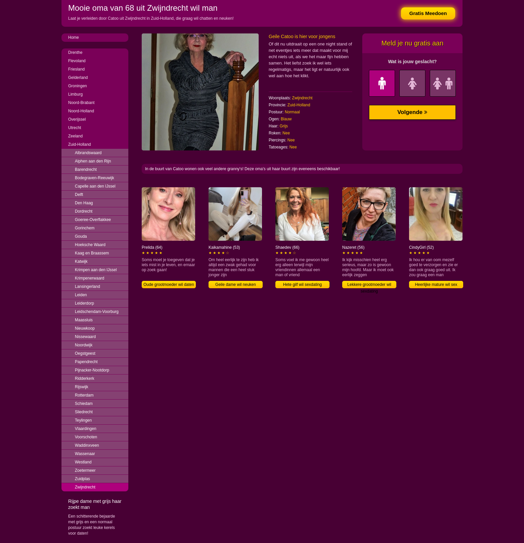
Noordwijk (84, 345)
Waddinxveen (87, 445)
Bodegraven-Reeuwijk (94, 178)
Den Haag (84, 203)
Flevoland (77, 61)
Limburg (75, 94)
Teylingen (83, 420)
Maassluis (84, 320)
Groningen (77, 86)
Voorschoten (86, 437)
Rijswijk (81, 387)
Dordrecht (84, 211)
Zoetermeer (85, 470)
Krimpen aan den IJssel (96, 269)
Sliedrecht (84, 412)
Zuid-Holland (79, 144)
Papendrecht (86, 361)
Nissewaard (85, 336)
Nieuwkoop (85, 328)
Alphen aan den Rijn (93, 161)
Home (73, 37)
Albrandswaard (88, 152)
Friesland (76, 69)
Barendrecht (86, 169)
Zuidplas (82, 478)
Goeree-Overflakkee (93, 219)
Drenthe (75, 52)
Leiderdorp (84, 303)
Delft (79, 194)
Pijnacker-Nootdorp (92, 370)
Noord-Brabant (81, 102)
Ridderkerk (84, 378)
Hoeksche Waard (90, 244)
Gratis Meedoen (428, 13)
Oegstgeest (85, 353)
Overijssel (77, 119)
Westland (83, 462)
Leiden (81, 295)
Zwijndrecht (85, 487)
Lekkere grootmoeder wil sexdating (369, 285)
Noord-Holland (81, 111)
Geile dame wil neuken (235, 284)
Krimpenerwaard (89, 278)
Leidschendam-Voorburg (97, 311)
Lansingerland (87, 286)
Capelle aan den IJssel (95, 186)
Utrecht (74, 127)
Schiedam (84, 403)
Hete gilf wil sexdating (302, 284)
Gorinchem (85, 228)
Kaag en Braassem (92, 253)
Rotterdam (84, 395)
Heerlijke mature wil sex (436, 284)
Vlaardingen (85, 428)
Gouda (81, 236)
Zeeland (75, 136)
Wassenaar (85, 453)
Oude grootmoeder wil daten (168, 284)
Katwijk (81, 261)
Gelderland (78, 77)
